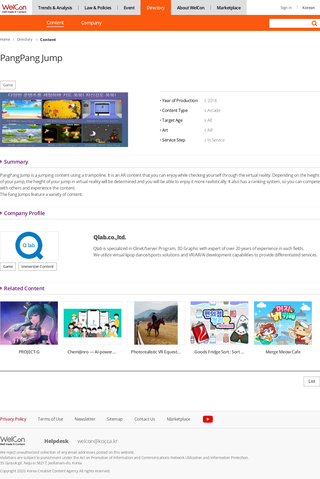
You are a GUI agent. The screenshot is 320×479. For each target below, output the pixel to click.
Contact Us (144, 418)
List (312, 381)
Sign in (286, 7)
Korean (308, 7)
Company (91, 23)
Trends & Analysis (55, 8)
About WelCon (191, 8)
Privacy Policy (13, 418)
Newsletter (85, 418)
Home (5, 39)
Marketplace (229, 8)
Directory (156, 8)
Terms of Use (50, 418)
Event (129, 8)
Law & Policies (98, 8)
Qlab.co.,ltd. (109, 237)
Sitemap (115, 418)
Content (55, 23)
